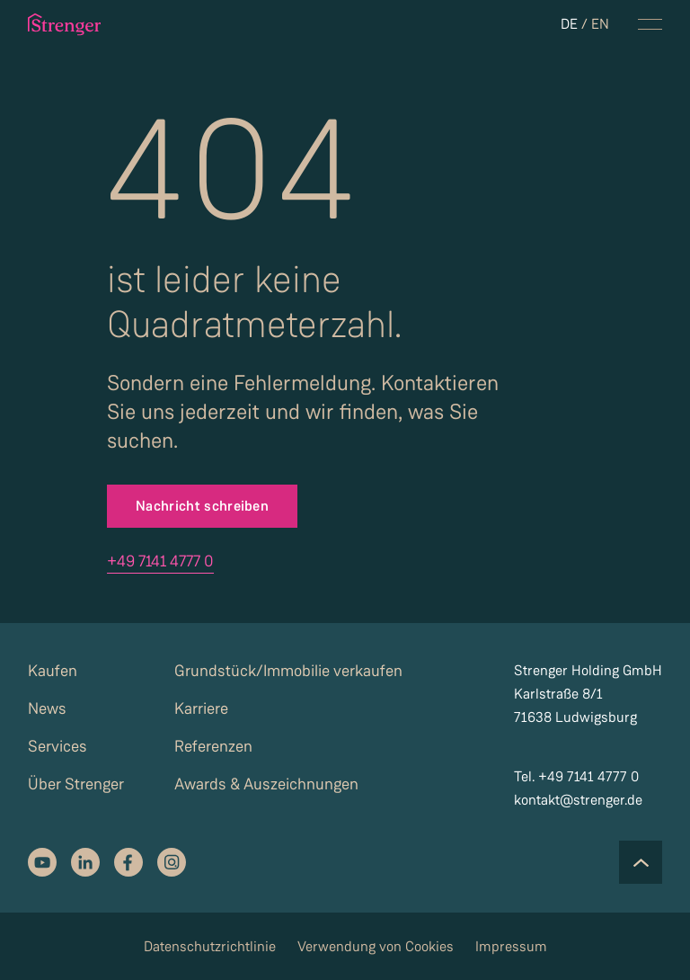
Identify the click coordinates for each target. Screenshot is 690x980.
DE (569, 23)
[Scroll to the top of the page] (640, 862)
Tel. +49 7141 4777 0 (576, 776)
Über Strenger (76, 784)
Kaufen (52, 671)
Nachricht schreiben (202, 505)
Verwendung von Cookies (375, 946)
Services (57, 746)
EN (600, 23)
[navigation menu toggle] (650, 24)
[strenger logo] (67, 24)
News (47, 708)
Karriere (201, 708)
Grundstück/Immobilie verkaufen (288, 671)
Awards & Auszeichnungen (266, 784)
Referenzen (213, 746)
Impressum (511, 946)
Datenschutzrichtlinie (210, 946)
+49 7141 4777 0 (160, 561)
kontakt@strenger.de (578, 799)
